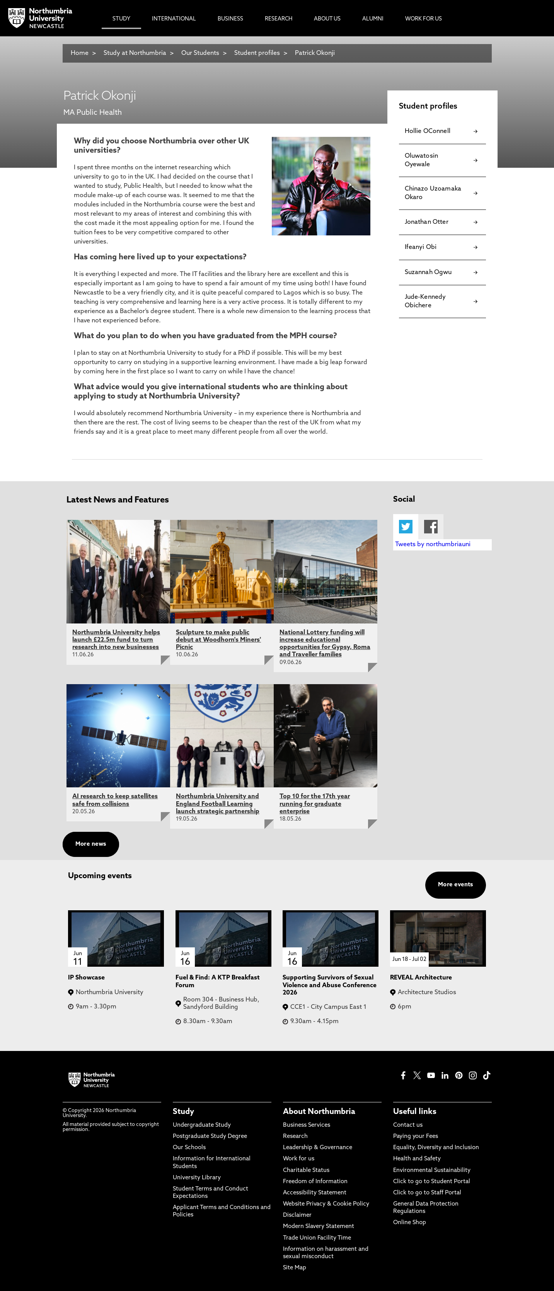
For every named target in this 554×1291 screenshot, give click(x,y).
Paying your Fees (415, 1136)
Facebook (431, 526)
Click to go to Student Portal (431, 1182)
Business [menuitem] (230, 19)
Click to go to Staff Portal (427, 1193)
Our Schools (189, 1148)
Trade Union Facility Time (317, 1238)
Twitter (406, 526)
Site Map (294, 1268)
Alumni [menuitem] (373, 19)
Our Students (200, 53)
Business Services (306, 1125)
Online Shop (409, 1223)
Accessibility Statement (314, 1193)
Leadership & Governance (317, 1148)
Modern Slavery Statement (318, 1227)
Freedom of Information (315, 1182)
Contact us (408, 1125)
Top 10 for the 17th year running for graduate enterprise (315, 804)
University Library (197, 1178)
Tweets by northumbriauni (432, 545)
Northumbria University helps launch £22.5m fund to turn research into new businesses (116, 640)
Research (295, 1136)
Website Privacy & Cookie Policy (326, 1204)
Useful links (414, 1112)
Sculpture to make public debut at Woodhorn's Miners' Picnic (218, 640)
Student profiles (257, 53)
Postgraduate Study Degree (210, 1136)
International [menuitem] (174, 19)
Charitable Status (306, 1170)
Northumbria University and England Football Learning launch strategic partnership (217, 804)
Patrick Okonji (315, 53)
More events (455, 885)
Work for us (298, 1159)
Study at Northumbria (135, 53)
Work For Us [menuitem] (423, 19)
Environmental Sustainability (431, 1170)
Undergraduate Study (202, 1125)
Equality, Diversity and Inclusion (436, 1148)
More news (90, 844)
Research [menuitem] (278, 19)
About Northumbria (319, 1112)
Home (80, 53)
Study (183, 1112)
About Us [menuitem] (327, 19)
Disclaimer (297, 1215)
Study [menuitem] (121, 19)
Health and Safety (417, 1159)
